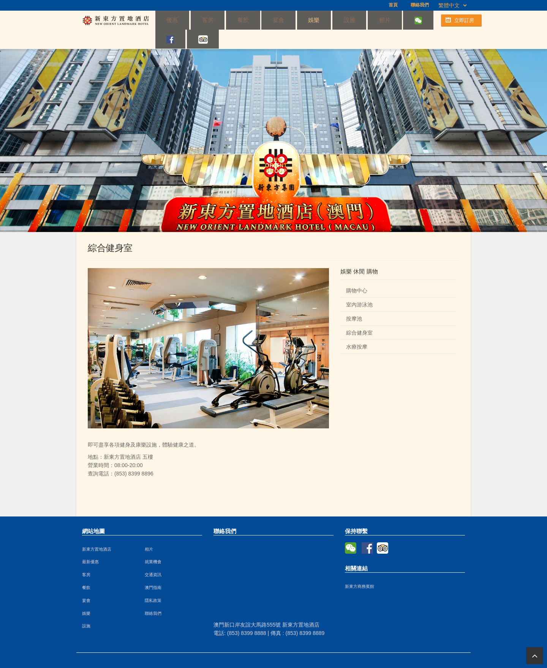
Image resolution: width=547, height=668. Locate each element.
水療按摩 (356, 328)
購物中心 (356, 272)
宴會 (247, 20)
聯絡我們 (420, 5)
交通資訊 (153, 556)
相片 (327, 20)
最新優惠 (90, 543)
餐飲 (220, 20)
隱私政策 (153, 582)
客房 (194, 20)
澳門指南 (153, 569)
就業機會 (153, 543)
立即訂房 (464, 20)
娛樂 (274, 20)
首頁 (393, 5)
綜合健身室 (359, 314)
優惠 (168, 20)
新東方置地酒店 (96, 531)
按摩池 (354, 300)
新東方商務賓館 (359, 568)
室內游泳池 (359, 286)
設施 (300, 20)
